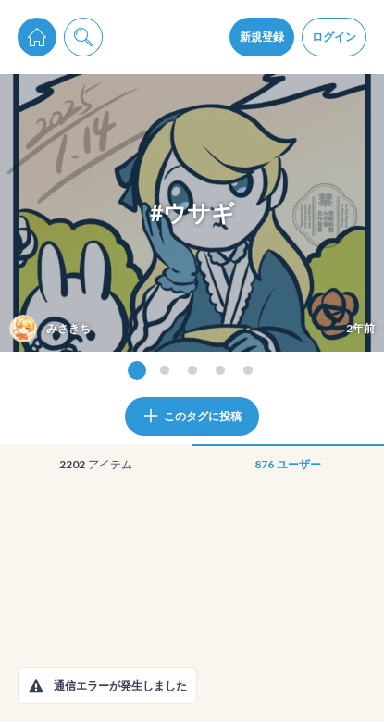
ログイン (334, 37)
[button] (36, 686)
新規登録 (262, 37)
